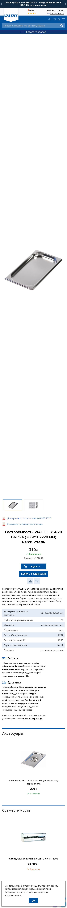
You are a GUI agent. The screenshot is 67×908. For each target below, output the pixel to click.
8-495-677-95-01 (56, 10)
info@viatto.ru (57, 13)
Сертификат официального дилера (25, 524)
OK (33, 900)
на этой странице (32, 718)
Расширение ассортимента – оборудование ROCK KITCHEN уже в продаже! (34, 4)
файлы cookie (28, 885)
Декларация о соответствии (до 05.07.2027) (29, 518)
